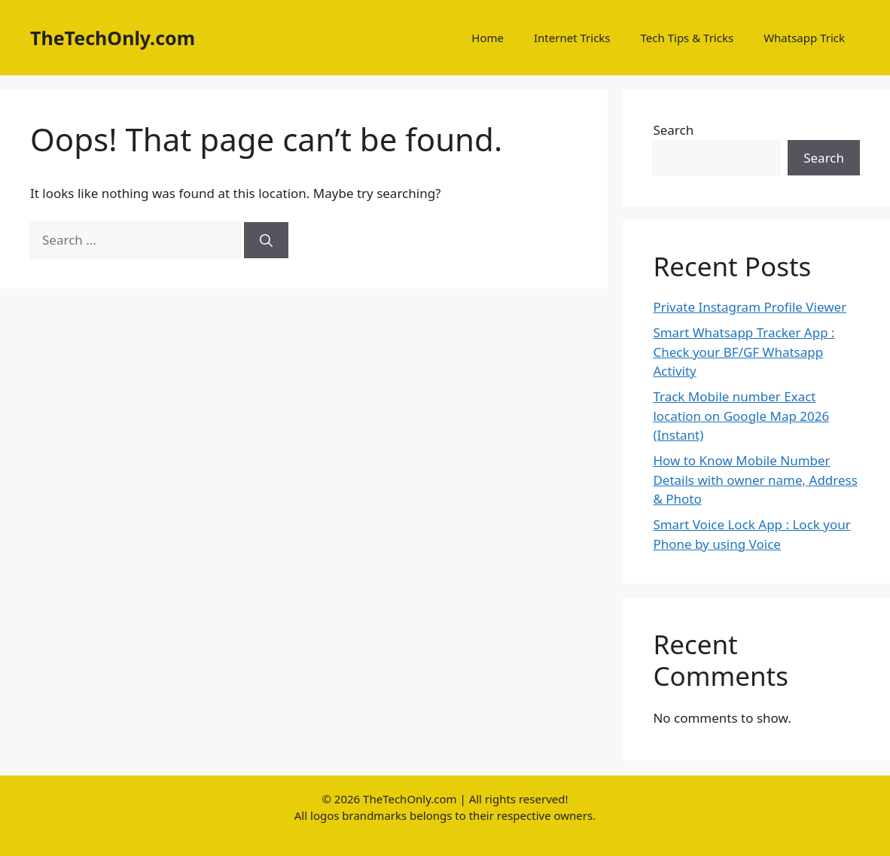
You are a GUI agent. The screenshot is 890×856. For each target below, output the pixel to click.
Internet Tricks (572, 37)
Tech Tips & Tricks (687, 37)
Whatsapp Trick (804, 37)
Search (673, 130)
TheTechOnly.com (112, 37)
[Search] (266, 240)
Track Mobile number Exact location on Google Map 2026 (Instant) (741, 415)
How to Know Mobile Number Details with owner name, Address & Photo (755, 479)
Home (487, 37)
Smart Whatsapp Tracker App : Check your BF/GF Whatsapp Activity (743, 351)
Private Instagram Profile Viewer (749, 306)
